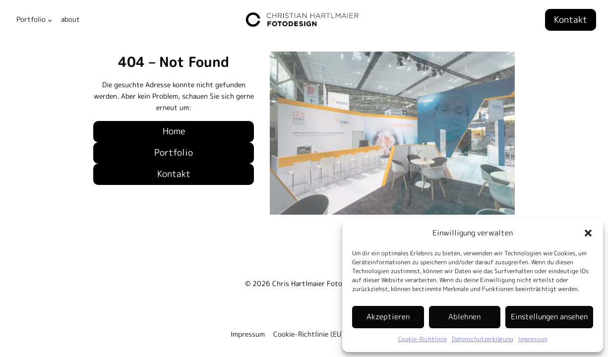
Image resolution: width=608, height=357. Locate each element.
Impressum (532, 339)
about (70, 19)
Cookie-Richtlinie (422, 339)
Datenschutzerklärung (482, 339)
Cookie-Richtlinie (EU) (308, 334)
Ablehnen (464, 316)
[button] (588, 233)
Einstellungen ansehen (549, 316)
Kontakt (570, 19)
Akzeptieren (388, 316)
